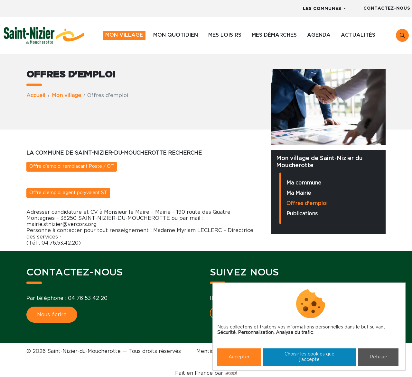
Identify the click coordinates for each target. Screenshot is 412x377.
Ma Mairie (298, 193)
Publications (302, 213)
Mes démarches (274, 35)
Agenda (319, 35)
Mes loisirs (224, 35)
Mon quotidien (175, 35)
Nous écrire (52, 314)
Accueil (35, 95)
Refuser (378, 357)
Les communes (323, 9)
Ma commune (303, 182)
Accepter (239, 357)
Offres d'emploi (306, 203)
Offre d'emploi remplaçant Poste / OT (71, 166)
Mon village (124, 35)
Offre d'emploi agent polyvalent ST (68, 193)
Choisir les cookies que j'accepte (309, 357)
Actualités (358, 35)
